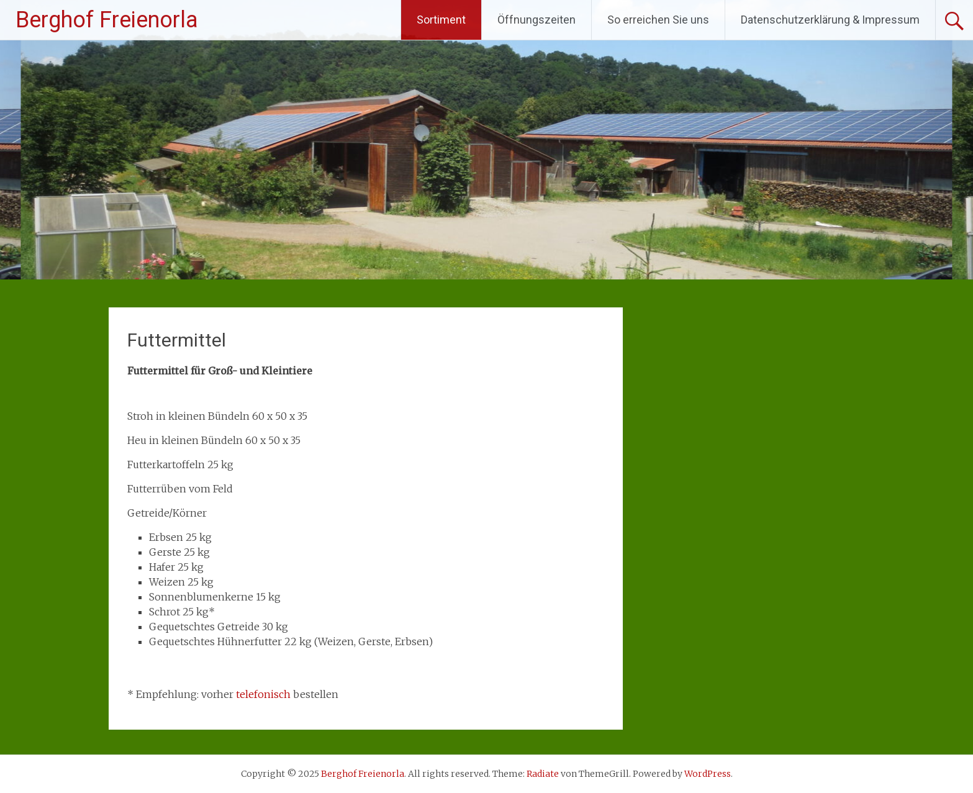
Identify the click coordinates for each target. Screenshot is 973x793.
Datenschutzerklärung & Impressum (830, 19)
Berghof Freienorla (107, 20)
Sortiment (441, 19)
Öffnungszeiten (536, 19)
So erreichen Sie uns (658, 19)
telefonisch (263, 694)
